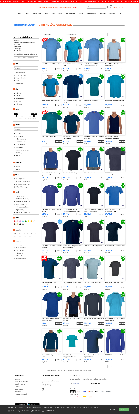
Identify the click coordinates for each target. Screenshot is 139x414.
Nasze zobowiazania (21, 390)
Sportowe (103, 13)
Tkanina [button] (18, 236)
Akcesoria (112, 13)
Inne (120, 13)
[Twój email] (79, 379)
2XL (15, 231)
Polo (53, 13)
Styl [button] (16, 59)
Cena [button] (17, 105)
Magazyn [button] (18, 158)
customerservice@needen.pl (50, 376)
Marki (19, 13)
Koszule (81, 13)
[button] (108, 7)
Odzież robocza (91, 13)
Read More (97, 407)
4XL (25, 231)
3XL (20, 231)
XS (20, 229)
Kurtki (60, 13)
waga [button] (17, 170)
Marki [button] (17, 120)
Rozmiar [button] (18, 225)
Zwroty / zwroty (19, 385)
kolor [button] (17, 213)
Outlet (74, 7)
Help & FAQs (19, 387)
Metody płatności (20, 379)
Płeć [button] (17, 85)
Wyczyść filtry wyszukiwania (26, 53)
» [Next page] (124, 30)
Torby (46, 13)
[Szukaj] (96, 7)
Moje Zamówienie (65, 7)
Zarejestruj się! (95, 379)
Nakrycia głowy (70, 13)
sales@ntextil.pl (46, 380)
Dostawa (17, 382)
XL (35, 229)
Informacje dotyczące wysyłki (48, 7)
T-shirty (27, 13)
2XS (15, 229)
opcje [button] (17, 188)
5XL (30, 231)
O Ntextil (17, 374)
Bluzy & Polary (37, 13)
